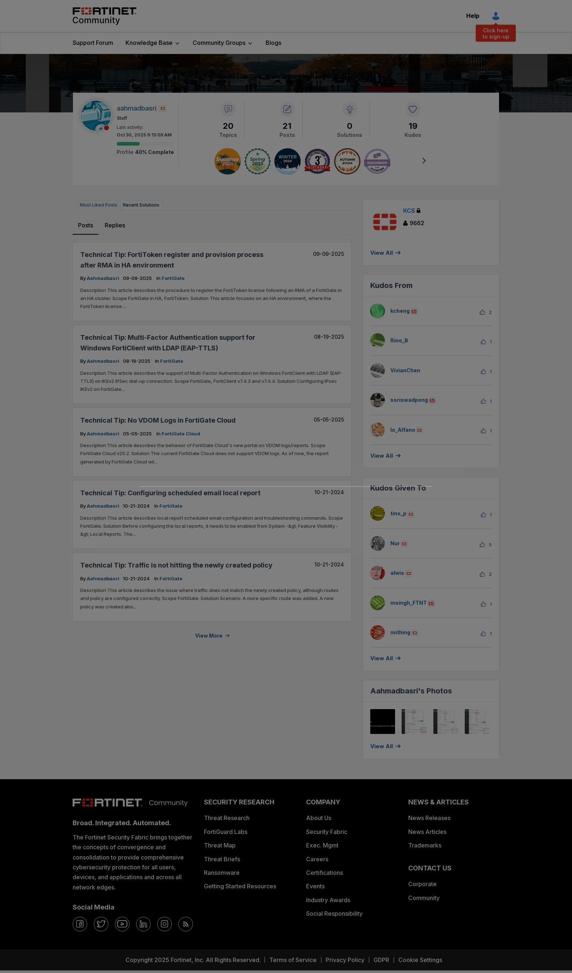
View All (381, 252)
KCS (411, 210)
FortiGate (173, 278)
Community (424, 897)
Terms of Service (293, 960)
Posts (85, 225)
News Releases (429, 818)
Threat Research (227, 818)
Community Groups (219, 42)
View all (381, 455)
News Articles (427, 831)
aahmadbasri (103, 278)
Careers (317, 859)
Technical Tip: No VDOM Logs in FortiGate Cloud (158, 420)
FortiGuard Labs (225, 831)
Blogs (273, 42)
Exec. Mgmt (322, 845)
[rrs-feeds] (185, 924)
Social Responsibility (334, 913)
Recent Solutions (141, 205)
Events (315, 886)
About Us (318, 818)
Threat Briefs (222, 859)
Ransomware (222, 872)
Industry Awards (328, 900)
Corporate (422, 884)
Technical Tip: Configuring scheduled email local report (170, 493)
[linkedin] (143, 924)
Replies (115, 225)
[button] (382, 721)
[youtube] (122, 924)
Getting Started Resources (240, 886)
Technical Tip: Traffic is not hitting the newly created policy (176, 565)
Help (472, 15)
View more (209, 635)
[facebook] (80, 924)
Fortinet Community (104, 16)
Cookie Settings (420, 960)
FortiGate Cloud (181, 433)
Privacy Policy (345, 960)
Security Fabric (326, 831)
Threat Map (220, 845)
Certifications (324, 872)
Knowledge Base (149, 42)
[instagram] (164, 924)
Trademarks (424, 845)
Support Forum (93, 42)
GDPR (381, 960)
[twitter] (101, 924)
